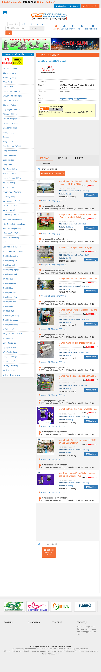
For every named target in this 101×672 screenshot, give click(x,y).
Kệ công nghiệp (9, 183)
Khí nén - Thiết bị (10, 187)
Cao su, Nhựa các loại (12, 91)
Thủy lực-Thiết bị (10, 329)
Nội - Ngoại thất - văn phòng (14, 224)
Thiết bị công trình (10, 274)
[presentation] (97, 607)
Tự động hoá (8, 338)
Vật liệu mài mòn (9, 347)
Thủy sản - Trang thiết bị (13, 334)
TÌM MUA (57, 622)
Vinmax (70, 255)
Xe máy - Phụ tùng (10, 366)
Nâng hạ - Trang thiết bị (12, 219)
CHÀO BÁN (34, 622)
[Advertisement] (67, 137)
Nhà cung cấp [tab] (27, 24)
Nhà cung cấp (82, 27)
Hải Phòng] (69, 227)
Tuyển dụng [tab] (45, 163)
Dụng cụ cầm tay (10, 151)
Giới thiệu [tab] (62, 158)
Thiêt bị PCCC (8, 311)
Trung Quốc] (84, 255)
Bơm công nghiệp (10, 78)
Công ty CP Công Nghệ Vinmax (52, 201)
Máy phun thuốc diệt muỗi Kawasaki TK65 (78, 279)
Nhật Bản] (85, 191)
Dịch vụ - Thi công (10, 123)
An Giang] (68, 289)
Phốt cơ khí (7, 242)
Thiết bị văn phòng (10, 320)
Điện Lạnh (7, 137)
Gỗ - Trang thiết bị (10, 169)
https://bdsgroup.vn (47, 658)
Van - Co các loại (9, 343)
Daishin (70, 224)
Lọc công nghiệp (9, 196)
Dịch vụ (72, 27)
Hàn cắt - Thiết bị (10, 174)
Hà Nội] (68, 194)
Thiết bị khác (8, 288)
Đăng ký (74, 6)
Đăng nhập (61, 6)
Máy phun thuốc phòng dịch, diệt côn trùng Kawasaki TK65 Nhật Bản (78, 182)
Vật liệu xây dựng (10, 352)
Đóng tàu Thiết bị (10, 142)
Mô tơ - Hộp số (9, 210)
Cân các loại (8, 87)
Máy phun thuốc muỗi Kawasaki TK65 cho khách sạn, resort (78, 311)
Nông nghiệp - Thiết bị (12, 233)
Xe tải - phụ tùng (9, 370)
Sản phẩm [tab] (13, 24)
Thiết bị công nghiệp (11, 270)
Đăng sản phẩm (90, 6)
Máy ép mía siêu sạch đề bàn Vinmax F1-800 (77, 377)
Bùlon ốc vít (7, 82)
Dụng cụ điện (8, 160)
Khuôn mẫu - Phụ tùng (12, 192)
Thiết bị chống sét (10, 261)
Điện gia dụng (8, 132)
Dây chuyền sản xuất (11, 110)
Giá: (84, 186)
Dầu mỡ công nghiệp (11, 119)
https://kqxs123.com (63, 658)
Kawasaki (71, 191)
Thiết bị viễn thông (10, 325)
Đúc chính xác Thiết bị (12, 146)
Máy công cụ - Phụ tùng (12, 201)
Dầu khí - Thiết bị (10, 105)
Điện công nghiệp (10, 128)
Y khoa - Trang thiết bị (12, 375)
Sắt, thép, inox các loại (12, 247)
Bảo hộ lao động (9, 73)
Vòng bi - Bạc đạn (10, 357)
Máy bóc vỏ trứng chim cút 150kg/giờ (75, 247)
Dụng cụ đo (7, 164)
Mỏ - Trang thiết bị (10, 206)
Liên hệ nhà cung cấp (52, 173)
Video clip (93, 27)
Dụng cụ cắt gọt (9, 155)
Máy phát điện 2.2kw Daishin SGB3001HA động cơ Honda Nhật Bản (78, 215)
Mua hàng (91, 195)
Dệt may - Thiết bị (10, 114)
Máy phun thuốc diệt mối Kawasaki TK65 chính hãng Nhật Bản (77, 441)
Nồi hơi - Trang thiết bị (12, 229)
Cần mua (64, 27)
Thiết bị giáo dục (9, 283)
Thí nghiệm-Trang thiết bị (13, 251)
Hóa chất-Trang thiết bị (12, 178)
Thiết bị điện (8, 279)
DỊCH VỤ (81, 622)
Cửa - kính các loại (10, 100)
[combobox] (44, 28)
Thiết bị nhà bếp (9, 302)
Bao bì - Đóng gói (10, 68)
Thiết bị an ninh (9, 265)
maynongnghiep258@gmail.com (73, 99)
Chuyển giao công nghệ (12, 96)
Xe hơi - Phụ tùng (10, 361)
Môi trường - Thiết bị (11, 215)
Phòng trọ (34, 658)
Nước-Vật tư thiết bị (11, 238)
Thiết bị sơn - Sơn (10, 297)
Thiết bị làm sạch (10, 293)
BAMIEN (8, 622)
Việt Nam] (83, 385)
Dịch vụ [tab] (40, 24)
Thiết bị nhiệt (8, 306)
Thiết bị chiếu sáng (10, 256)
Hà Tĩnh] (68, 453)
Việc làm (56, 27)
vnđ (96, 186)
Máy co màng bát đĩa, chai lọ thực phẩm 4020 (77, 344)
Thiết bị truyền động (11, 315)
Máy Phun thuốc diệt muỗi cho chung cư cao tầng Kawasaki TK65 (77, 474)
